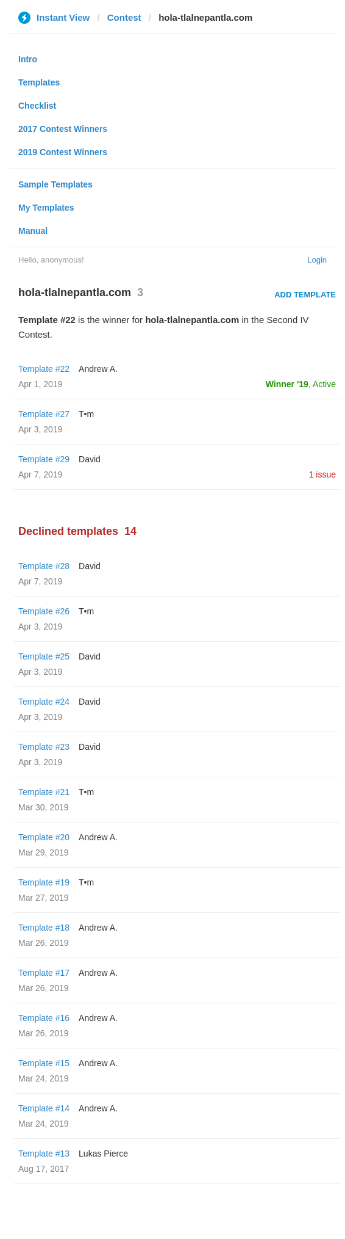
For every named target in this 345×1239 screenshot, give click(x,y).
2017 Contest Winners (62, 129)
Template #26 (43, 611)
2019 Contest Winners (62, 152)
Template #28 (43, 566)
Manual (33, 231)
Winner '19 (287, 384)
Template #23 (43, 747)
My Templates (46, 208)
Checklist (37, 106)
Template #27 (43, 414)
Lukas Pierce (103, 1153)
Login (317, 259)
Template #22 (43, 369)
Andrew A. (98, 369)
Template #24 (43, 702)
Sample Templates (55, 184)
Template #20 (43, 837)
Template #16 (43, 1018)
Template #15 (43, 1063)
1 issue (322, 474)
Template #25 (43, 656)
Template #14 (43, 1108)
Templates (39, 82)
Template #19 (43, 882)
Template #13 (43, 1153)
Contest (124, 17)
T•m (86, 414)
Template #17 (43, 973)
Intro (27, 59)
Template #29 (43, 459)
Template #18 (43, 927)
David (90, 459)
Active (324, 384)
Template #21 (43, 792)
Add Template (305, 294)
